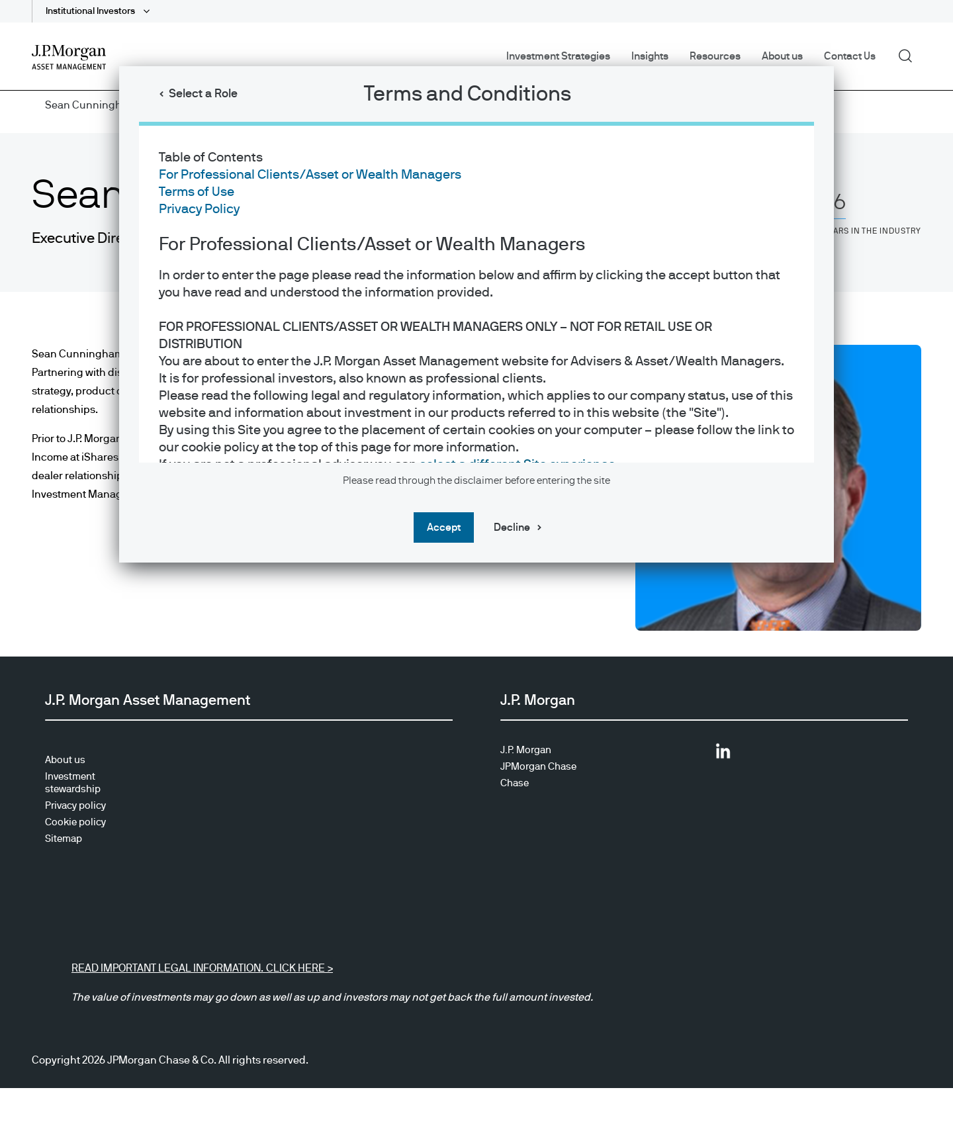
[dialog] (476, 570)
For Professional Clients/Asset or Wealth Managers (310, 174)
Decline (512, 527)
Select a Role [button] (203, 94)
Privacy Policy (199, 209)
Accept (444, 527)
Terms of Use (196, 192)
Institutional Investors (91, 11)
